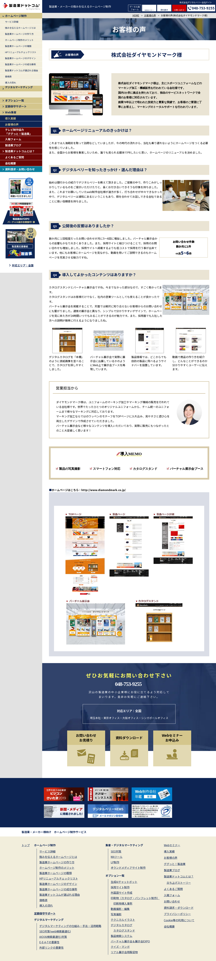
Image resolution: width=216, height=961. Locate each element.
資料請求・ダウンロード (179, 908)
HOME (135, 15)
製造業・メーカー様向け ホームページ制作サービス (54, 832)
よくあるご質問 (14, 157)
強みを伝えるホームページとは (20, 27)
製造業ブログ (13, 145)
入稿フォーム (13, 139)
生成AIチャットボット (124, 882)
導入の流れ (10, 82)
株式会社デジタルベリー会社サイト (196, 2)
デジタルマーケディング (19, 87)
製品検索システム (121, 936)
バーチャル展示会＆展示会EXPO (130, 941)
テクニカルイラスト (123, 920)
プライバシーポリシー (177, 914)
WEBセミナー (149, 10)
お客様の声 (12, 124)
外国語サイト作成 (121, 893)
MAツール (117, 857)
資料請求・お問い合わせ (20, 169)
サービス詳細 (11, 21)
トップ (26, 845)
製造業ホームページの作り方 (19, 33)
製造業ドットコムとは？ (20, 151)
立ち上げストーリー (179, 883)
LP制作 (115, 862)
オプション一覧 (14, 100)
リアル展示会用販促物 (124, 952)
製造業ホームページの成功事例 (20, 64)
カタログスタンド (124, 930)
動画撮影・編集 (120, 909)
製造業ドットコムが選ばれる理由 (21, 70)
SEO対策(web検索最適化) (55, 931)
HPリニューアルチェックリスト (20, 52)
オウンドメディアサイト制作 (128, 868)
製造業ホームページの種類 (18, 46)
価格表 (8, 76)
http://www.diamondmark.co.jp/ (103, 490)
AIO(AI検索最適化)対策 (53, 937)
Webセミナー (172, 845)
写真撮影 (116, 914)
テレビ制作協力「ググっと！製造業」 (18, 132)
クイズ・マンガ (120, 947)
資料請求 (164, 9)
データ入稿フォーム (135, 7)
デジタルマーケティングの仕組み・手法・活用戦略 (70, 926)
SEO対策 (116, 851)
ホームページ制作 (16, 16)
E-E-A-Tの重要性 (49, 942)
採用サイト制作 (120, 887)
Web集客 (10, 112)
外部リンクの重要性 (51, 947)
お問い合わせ (179, 10)
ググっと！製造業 (174, 864)
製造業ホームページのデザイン (20, 58)
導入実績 (10, 118)
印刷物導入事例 (122, 903)
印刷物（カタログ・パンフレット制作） (135, 898)
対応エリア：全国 (23, 265)
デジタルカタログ (121, 925)
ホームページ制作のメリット (19, 40)
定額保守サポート (16, 106)
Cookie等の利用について (179, 920)
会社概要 (10, 163)
